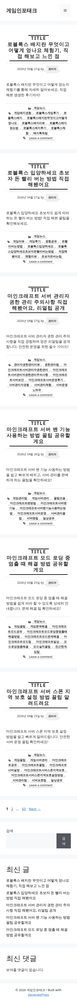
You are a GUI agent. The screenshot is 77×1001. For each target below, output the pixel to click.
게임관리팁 (20, 498)
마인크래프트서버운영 (31, 513)
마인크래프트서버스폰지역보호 (44, 770)
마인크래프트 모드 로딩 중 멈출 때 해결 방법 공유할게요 (38, 563)
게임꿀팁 (19, 626)
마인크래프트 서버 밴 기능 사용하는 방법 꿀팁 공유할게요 (38, 435)
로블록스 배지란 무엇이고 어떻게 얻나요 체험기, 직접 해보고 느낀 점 (38, 50)
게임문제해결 (38, 626)
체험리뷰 (31, 256)
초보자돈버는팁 (51, 256)
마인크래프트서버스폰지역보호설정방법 (37, 775)
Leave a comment (41, 138)
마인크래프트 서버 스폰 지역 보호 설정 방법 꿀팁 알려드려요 (38, 697)
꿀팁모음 (59, 498)
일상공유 (48, 518)
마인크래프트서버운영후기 (46, 380)
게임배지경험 (22, 113)
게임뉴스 (39, 108)
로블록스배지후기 (34, 128)
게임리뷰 (18, 241)
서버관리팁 (20, 780)
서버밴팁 (32, 518)
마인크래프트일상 (47, 642)
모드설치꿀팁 (42, 647)
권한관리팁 (52, 364)
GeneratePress (38, 995)
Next (35, 808)
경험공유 (51, 241)
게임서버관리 (40, 498)
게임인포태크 (21, 10)
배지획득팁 (40, 133)
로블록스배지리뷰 (33, 123)
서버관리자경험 (19, 385)
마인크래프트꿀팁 (33, 765)
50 (24, 808)
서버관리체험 (42, 385)
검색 (9, 830)
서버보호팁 (39, 780)
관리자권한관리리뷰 (27, 364)
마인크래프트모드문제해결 (42, 636)
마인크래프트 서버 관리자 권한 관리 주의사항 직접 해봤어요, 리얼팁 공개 (38, 301)
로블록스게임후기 (47, 113)
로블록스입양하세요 (40, 246)
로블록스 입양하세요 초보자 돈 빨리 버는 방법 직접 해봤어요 (38, 178)
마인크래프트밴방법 (23, 503)
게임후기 (35, 241)
